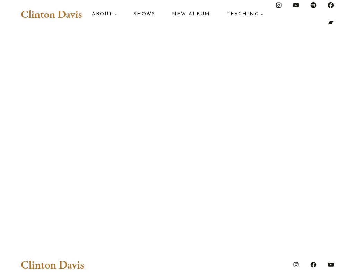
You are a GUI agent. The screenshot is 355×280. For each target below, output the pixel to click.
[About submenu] (115, 14)
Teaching (243, 14)
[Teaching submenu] (261, 14)
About (102, 14)
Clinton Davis (51, 14)
